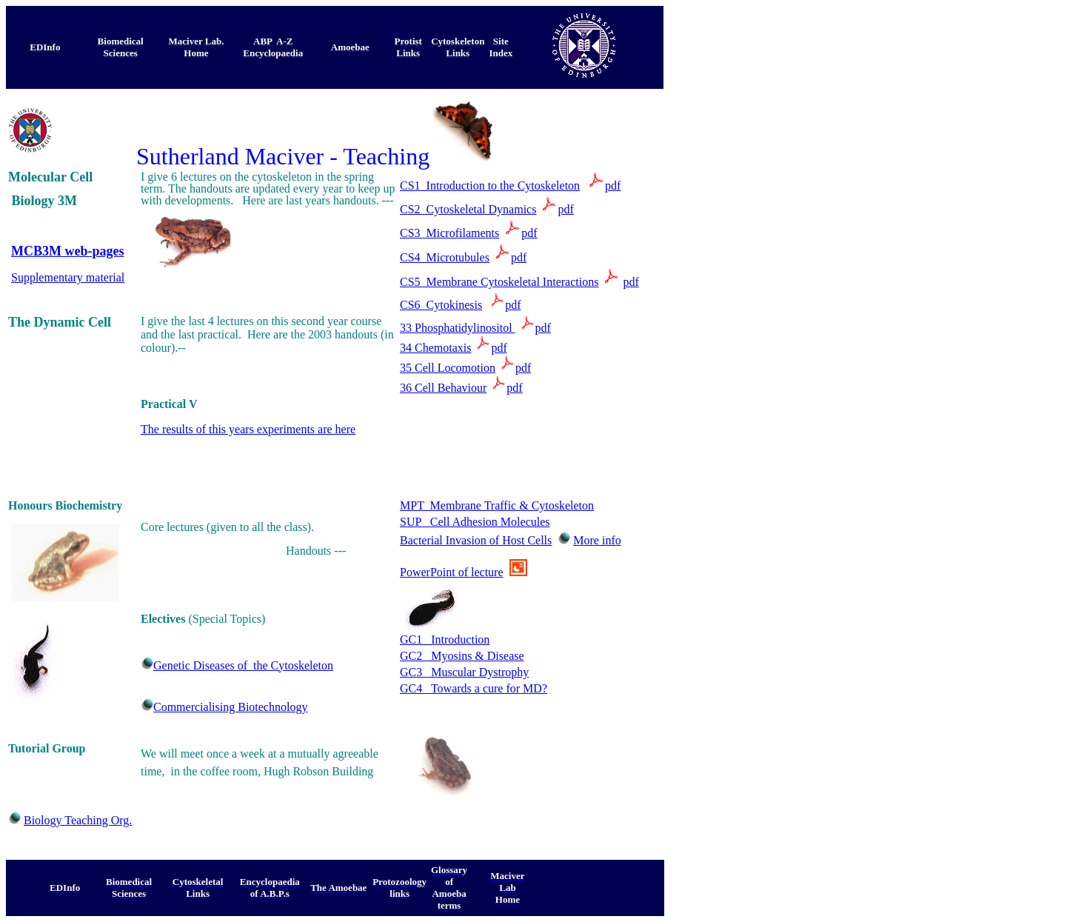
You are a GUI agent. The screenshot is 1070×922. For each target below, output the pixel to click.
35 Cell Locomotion (447, 367)
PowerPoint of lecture (452, 572)
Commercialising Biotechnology (230, 707)
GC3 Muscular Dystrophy (464, 672)
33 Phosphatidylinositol (457, 327)
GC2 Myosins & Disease (462, 655)
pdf (613, 185)
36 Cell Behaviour (443, 387)
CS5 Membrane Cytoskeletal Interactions (499, 281)
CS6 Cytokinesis (441, 304)
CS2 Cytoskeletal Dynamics (468, 209)
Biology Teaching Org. (78, 820)
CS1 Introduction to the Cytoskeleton (490, 185)
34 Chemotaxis (435, 347)
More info (597, 540)
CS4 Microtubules (444, 257)
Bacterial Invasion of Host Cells (476, 540)
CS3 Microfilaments (449, 233)
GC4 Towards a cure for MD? (473, 688)
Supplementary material (67, 277)
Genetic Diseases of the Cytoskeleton (243, 665)
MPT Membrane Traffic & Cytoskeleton (497, 505)
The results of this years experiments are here (248, 429)
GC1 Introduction (444, 639)
